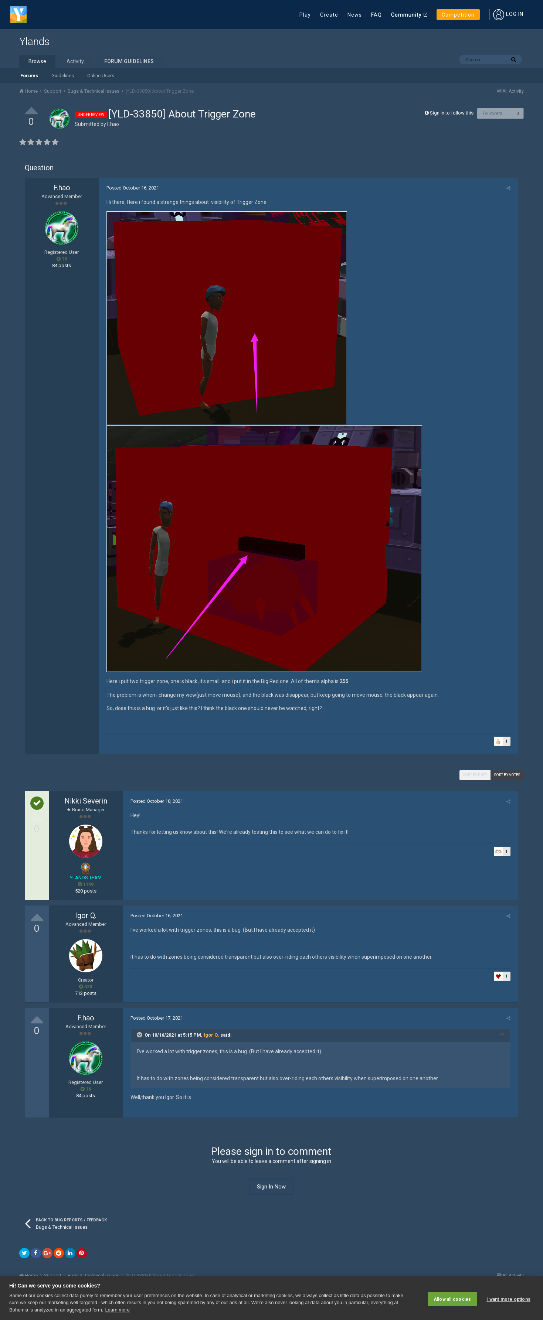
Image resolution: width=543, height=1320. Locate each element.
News (354, 15)
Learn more (117, 1310)
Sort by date (475, 775)
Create (329, 15)
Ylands (34, 41)
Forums (29, 75)
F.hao (113, 124)
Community (406, 15)
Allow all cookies (452, 1297)
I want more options (508, 1297)
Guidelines (62, 75)
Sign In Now (271, 1186)
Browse (37, 61)
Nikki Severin (85, 801)
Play (305, 15)
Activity (75, 61)
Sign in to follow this (452, 113)
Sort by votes (507, 775)
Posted (130, 188)
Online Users (100, 75)
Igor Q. (85, 915)
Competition (458, 15)
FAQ (376, 15)
